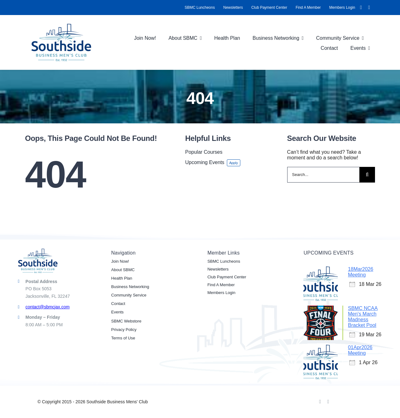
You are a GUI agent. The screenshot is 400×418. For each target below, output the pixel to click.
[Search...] (323, 175)
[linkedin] (369, 7)
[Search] (367, 175)
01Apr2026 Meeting (360, 350)
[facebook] (361, 7)
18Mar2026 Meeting (360, 271)
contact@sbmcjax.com (48, 306)
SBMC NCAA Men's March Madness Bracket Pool (363, 317)
